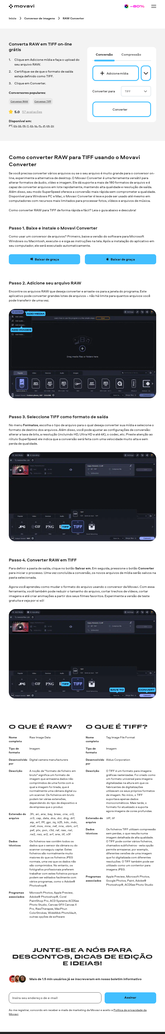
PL (40, 126)
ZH (52, 126)
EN (15, 126)
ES (31, 126)
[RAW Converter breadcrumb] (73, 18)
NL (35, 126)
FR (24, 126)
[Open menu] (153, 6)
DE (19, 126)
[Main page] (21, 6)
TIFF (136, 91)
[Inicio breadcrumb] (12, 18)
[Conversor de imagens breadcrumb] (39, 18)
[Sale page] (134, 6)
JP (44, 126)
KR (47, 126)
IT (28, 126)
